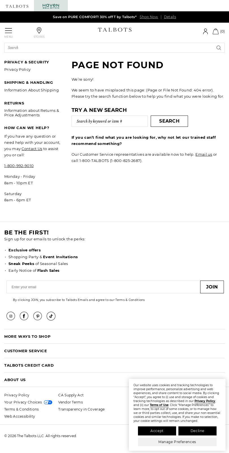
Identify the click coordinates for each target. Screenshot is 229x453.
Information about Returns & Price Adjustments (31, 112)
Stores (39, 36)
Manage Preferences (177, 442)
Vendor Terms (70, 402)
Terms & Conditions (21, 409)
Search (169, 121)
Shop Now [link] (149, 17)
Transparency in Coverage (81, 409)
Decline (197, 431)
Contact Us (31, 148)
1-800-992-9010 (19, 165)
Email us (203, 154)
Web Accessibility (19, 416)
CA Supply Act (71, 395)
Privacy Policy (17, 69)
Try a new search (99, 110)
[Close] (221, 382)
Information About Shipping (31, 90)
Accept (157, 431)
